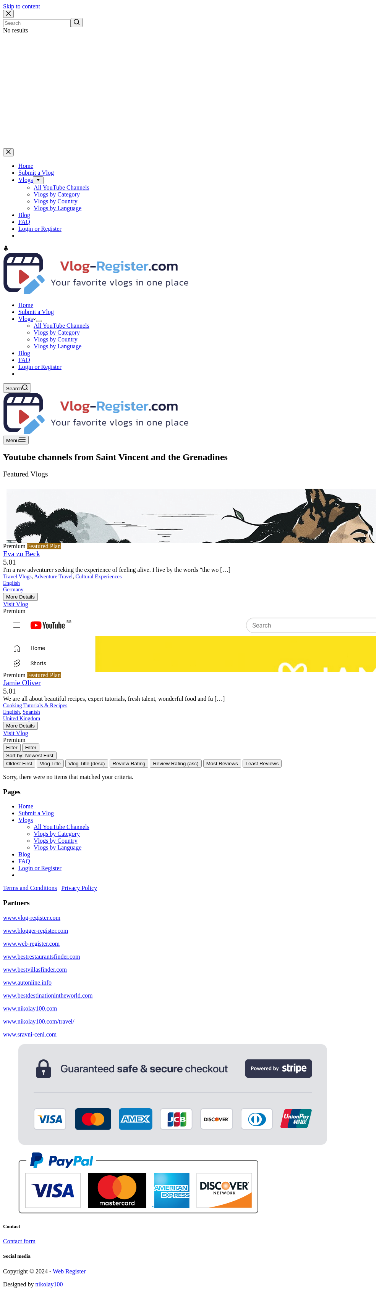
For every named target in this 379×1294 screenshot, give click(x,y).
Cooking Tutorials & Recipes (35, 705)
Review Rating (129, 763)
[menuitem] (38, 180)
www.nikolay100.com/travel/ (38, 1021)
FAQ (24, 861)
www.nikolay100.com (30, 1008)
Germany (13, 589)
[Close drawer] (8, 152)
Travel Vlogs (17, 576)
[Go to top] (6, 249)
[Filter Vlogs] (12, 748)
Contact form (19, 1241)
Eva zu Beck (21, 554)
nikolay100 (49, 1284)
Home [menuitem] (25, 166)
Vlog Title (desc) (86, 763)
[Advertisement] (189, 91)
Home (25, 806)
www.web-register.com (31, 943)
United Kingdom (21, 718)
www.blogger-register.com (35, 930)
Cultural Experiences (99, 576)
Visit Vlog (15, 604)
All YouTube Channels (61, 827)
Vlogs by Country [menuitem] (56, 201)
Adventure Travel (53, 576)
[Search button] (77, 22)
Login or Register (40, 868)
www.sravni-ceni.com (30, 1034)
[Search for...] (37, 23)
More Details (20, 597)
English (11, 583)
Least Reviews (262, 763)
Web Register (69, 1271)
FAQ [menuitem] (24, 222)
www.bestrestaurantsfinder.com (41, 956)
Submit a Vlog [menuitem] (36, 172)
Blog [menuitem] (24, 215)
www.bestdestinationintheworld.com (47, 995)
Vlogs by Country (56, 840)
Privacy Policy (79, 888)
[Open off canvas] (16, 440)
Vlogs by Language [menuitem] (57, 208)
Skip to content (21, 6)
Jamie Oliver (22, 683)
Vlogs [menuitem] (25, 180)
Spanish (31, 712)
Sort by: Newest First (29, 755)
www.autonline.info (27, 982)
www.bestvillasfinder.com (35, 969)
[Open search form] (17, 388)
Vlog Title (50, 763)
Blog (24, 854)
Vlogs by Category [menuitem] (57, 194)
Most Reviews (222, 763)
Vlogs (25, 820)
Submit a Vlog (36, 813)
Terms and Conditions (30, 888)
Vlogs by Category (57, 833)
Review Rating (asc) (175, 763)
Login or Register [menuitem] (40, 228)
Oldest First (19, 763)
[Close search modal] (8, 14)
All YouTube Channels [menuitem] (61, 187)
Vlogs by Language (57, 847)
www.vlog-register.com (31, 917)
